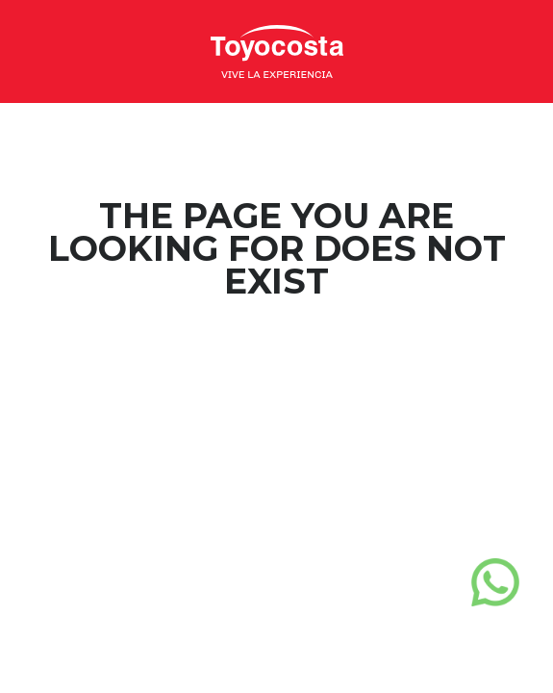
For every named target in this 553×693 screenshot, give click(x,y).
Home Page (276, 359)
